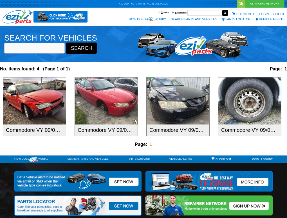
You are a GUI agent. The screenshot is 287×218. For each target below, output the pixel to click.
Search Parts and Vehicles (194, 19)
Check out (245, 14)
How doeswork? (31, 159)
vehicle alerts (269, 19)
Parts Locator (236, 19)
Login (264, 14)
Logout (278, 14)
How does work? (147, 19)
